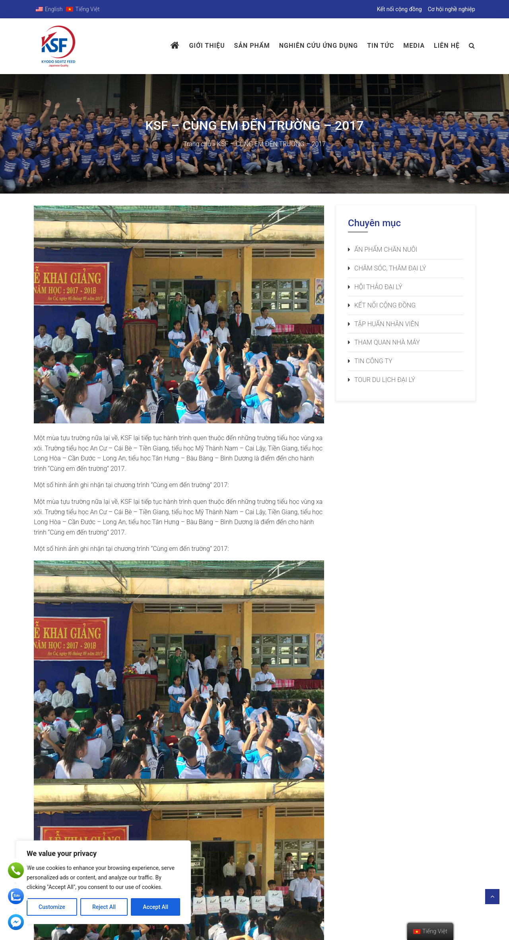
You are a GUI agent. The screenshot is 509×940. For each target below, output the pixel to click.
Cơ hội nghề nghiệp (451, 9)
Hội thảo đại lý (378, 287)
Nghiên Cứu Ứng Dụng (318, 45)
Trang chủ (197, 144)
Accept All (155, 907)
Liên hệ (447, 45)
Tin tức (380, 45)
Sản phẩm (252, 45)
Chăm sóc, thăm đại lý (390, 268)
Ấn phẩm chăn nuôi (385, 249)
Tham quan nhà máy (387, 342)
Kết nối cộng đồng (399, 9)
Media (414, 45)
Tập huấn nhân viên (386, 324)
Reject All (104, 907)
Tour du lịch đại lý (384, 380)
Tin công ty (373, 361)
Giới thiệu (207, 45)
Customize (52, 907)
